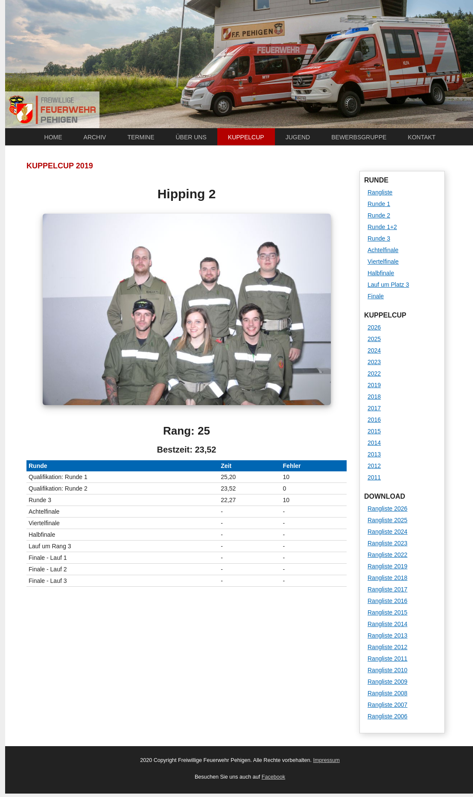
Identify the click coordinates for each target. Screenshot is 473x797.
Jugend (298, 137)
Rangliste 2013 (387, 635)
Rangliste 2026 (387, 508)
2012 (374, 465)
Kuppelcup (246, 137)
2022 (374, 373)
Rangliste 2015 (387, 612)
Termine (140, 137)
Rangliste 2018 (387, 577)
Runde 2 (379, 215)
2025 (374, 338)
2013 (374, 454)
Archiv (95, 137)
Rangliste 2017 (387, 589)
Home (53, 137)
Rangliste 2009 (387, 681)
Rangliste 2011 (387, 658)
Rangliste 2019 (387, 566)
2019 (374, 385)
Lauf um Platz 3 (388, 284)
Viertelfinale (383, 261)
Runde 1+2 (382, 227)
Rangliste (380, 192)
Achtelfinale (383, 250)
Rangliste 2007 (387, 704)
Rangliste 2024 (387, 531)
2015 (374, 431)
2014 (374, 442)
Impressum (326, 760)
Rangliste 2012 (387, 647)
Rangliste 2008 (387, 693)
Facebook (273, 777)
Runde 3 (379, 238)
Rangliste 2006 (387, 716)
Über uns (190, 137)
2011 (374, 477)
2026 (374, 327)
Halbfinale (381, 273)
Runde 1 (379, 203)
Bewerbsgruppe (358, 137)
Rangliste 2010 (387, 670)
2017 (374, 408)
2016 (374, 419)
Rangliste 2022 (387, 554)
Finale (376, 296)
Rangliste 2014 (387, 624)
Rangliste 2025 (387, 520)
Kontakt (421, 137)
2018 (374, 396)
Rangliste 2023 (387, 543)
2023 (374, 362)
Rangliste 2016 (387, 600)
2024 (374, 350)
